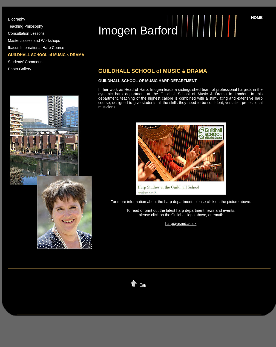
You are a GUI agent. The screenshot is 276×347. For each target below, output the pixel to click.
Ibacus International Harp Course (36, 47)
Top (143, 284)
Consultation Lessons (26, 33)
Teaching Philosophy (25, 26)
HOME (257, 17)
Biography (16, 19)
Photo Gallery (19, 69)
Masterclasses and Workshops (34, 40)
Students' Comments (26, 62)
